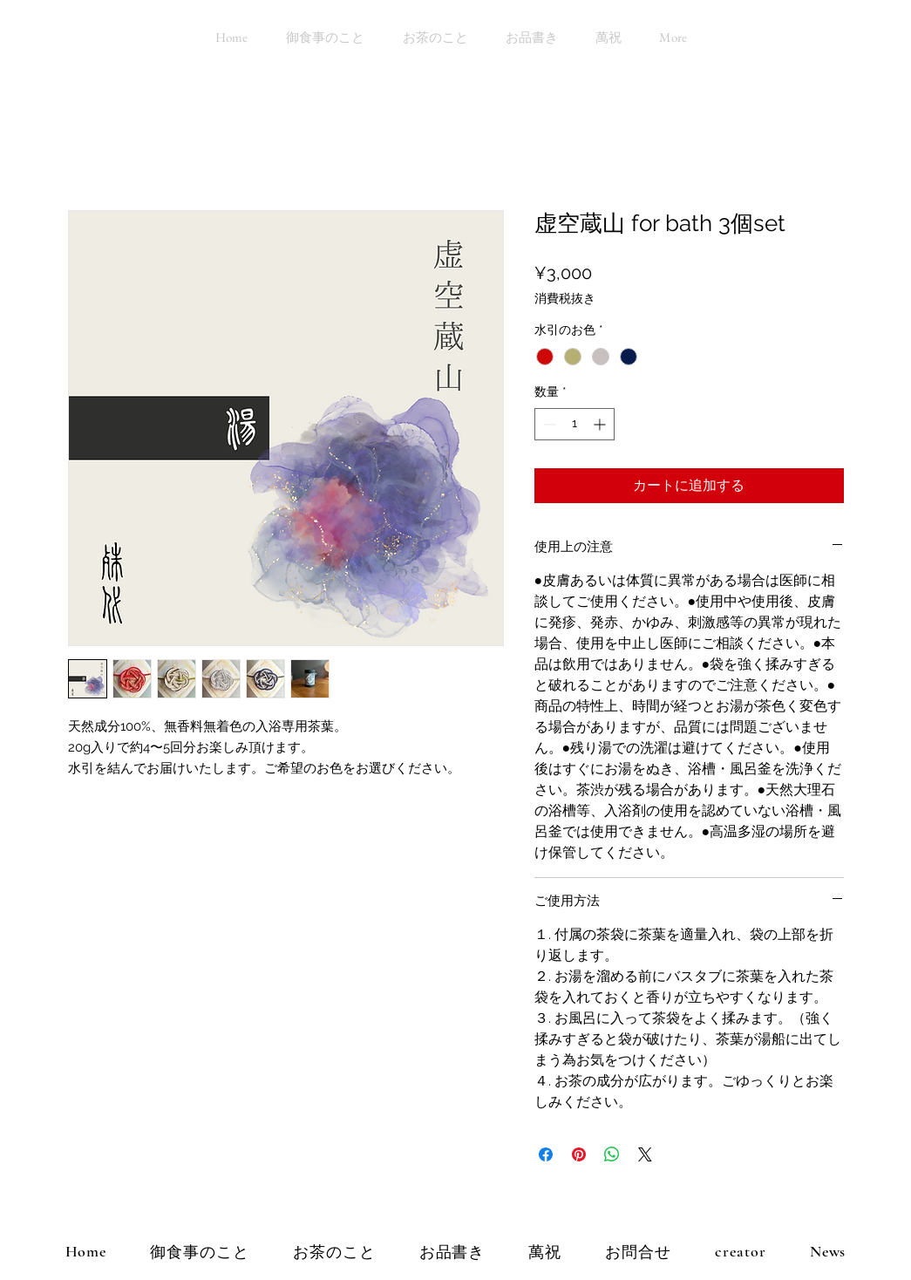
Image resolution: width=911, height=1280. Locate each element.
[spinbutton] (574, 424)
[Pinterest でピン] (578, 1154)
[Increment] (601, 424)
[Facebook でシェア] (545, 1154)
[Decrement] (548, 424)
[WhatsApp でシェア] (612, 1154)
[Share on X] (645, 1154)
